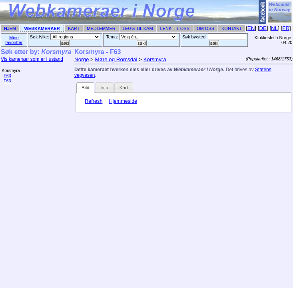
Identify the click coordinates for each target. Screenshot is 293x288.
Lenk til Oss (174, 28)
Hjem (10, 28)
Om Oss (205, 28)
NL (274, 28)
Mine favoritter (14, 40)
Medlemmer (101, 28)
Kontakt (231, 28)
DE (263, 28)
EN (251, 28)
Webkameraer (42, 28)
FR (285, 28)
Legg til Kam (138, 28)
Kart (74, 28)
